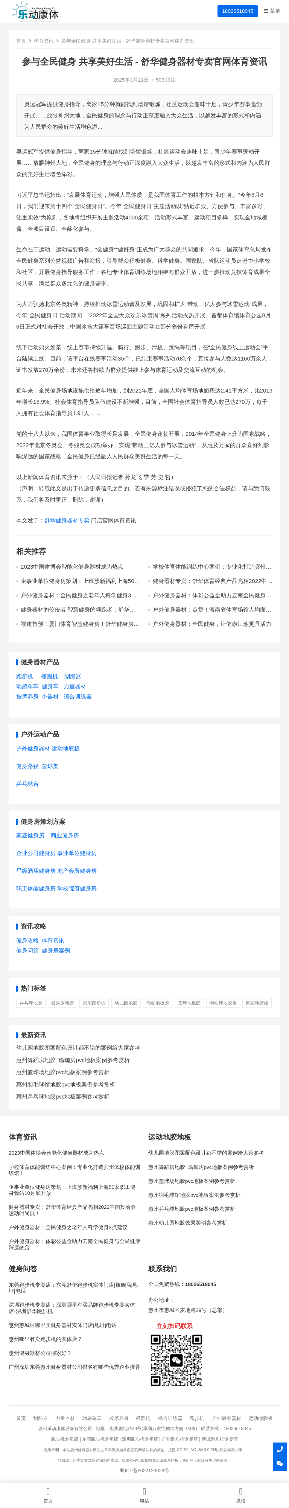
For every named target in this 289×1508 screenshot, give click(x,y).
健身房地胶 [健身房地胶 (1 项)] (62, 1003)
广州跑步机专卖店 (180, 1439)
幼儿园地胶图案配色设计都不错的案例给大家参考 (78, 1047)
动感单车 (92, 1418)
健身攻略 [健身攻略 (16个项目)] (27, 940)
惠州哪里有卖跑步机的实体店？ (45, 1339)
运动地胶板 (260, 1418)
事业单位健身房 (77, 853)
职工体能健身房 (36, 888)
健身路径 (27, 766)
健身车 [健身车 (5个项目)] (50, 686)
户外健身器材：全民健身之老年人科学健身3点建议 (68, 1227)
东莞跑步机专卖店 (100, 1439)
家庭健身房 (30, 835)
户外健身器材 (226, 1418)
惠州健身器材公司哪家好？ (40, 1353)
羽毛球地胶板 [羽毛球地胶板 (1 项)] (223, 1003)
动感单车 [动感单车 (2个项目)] (27, 686)
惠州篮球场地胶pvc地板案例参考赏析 (63, 1072)
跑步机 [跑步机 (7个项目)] (24, 676)
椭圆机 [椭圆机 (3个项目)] (49, 676)
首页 (21, 41)
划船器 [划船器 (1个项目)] (72, 676)
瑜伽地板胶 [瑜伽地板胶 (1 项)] (157, 1003)
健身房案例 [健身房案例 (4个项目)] (56, 950)
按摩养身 (119, 1418)
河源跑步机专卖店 (220, 1439)
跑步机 (197, 1418)
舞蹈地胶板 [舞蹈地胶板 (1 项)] (257, 1003)
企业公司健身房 (36, 853)
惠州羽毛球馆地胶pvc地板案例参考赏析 (65, 1084)
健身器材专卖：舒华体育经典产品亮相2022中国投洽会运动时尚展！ (72, 1210)
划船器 (40, 1418)
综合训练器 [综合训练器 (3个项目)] (78, 696)
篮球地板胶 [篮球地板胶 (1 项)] (189, 1003)
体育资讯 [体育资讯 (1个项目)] (53, 940)
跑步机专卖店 (64, 1439)
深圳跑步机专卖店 (140, 1439)
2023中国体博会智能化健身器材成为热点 (72, 566)
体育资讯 (43, 41)
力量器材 (65, 1418)
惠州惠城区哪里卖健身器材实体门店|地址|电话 (63, 1325)
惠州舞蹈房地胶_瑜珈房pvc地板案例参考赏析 (73, 1060)
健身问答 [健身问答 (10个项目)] (27, 950)
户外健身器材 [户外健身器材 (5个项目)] (33, 748)
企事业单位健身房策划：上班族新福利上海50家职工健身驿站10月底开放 (80, 584)
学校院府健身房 (77, 888)
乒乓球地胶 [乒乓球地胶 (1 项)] (31, 1003)
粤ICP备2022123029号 (144, 1470)
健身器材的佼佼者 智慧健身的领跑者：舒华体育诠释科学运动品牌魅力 (78, 612)
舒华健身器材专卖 (67, 520)
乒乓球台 (27, 784)
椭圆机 (143, 1418)
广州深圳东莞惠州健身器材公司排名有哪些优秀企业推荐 (74, 1367)
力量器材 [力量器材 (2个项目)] (75, 686)
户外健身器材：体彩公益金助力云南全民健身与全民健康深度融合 (74, 1244)
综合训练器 (170, 1418)
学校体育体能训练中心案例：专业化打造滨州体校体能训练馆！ (74, 1170)
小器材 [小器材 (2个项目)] (50, 696)
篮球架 (50, 766)
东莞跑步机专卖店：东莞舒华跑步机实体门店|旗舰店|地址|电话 (73, 1288)
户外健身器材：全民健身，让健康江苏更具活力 (212, 624)
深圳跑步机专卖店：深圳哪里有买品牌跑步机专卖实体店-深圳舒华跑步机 (72, 1308)
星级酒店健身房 (36, 870)
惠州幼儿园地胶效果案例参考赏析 (187, 1223)
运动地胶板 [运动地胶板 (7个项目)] (66, 748)
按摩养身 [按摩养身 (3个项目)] (27, 696)
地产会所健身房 (77, 870)
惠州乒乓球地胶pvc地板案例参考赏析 (63, 1096)
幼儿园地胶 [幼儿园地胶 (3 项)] (126, 1003)
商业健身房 (65, 835)
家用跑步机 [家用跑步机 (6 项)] (94, 1003)
